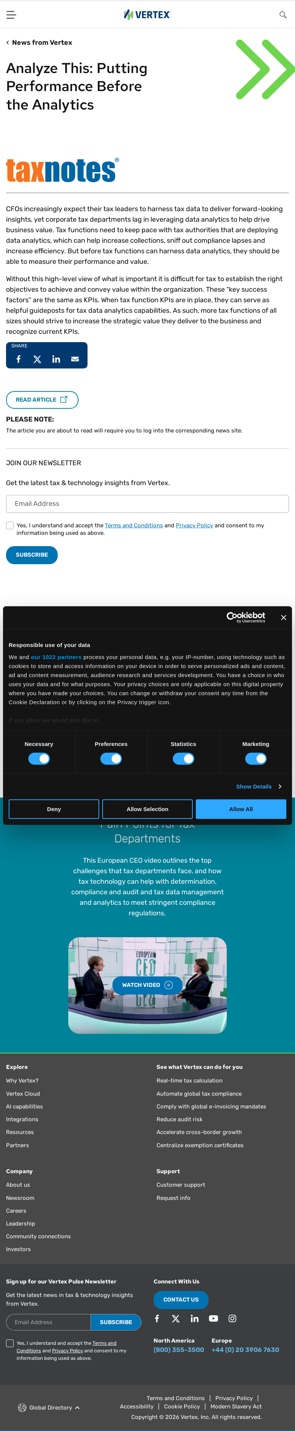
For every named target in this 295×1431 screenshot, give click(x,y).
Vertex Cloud (23, 1093)
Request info (174, 1198)
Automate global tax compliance (199, 1093)
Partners (17, 1145)
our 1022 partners (56, 656)
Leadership (20, 1223)
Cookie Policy (182, 1406)
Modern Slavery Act (236, 1406)
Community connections (38, 1236)
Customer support (181, 1184)
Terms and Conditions (134, 525)
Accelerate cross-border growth (199, 1132)
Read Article (42, 400)
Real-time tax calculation (190, 1080)
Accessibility (137, 1406)
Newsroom (20, 1198)
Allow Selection (148, 809)
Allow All (241, 809)
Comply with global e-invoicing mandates (211, 1106)
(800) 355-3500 (179, 1349)
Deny (54, 809)
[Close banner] (283, 617)
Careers (16, 1210)
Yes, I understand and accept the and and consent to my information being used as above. (140, 529)
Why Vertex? (22, 1080)
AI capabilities (24, 1106)
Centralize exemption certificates (200, 1145)
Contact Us (181, 1299)
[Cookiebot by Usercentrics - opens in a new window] (232, 617)
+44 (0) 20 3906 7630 (245, 1349)
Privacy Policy (194, 525)
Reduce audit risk (180, 1119)
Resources (20, 1132)
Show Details (254, 786)
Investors (18, 1249)
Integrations (22, 1119)
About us (18, 1184)
